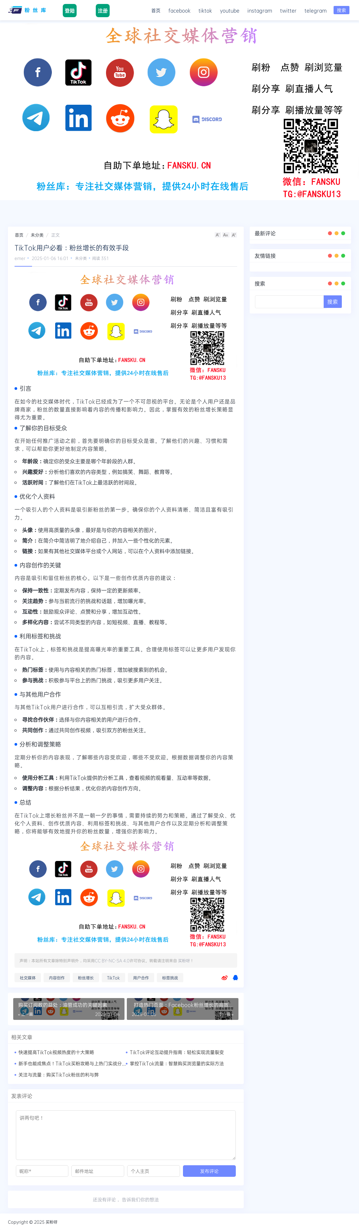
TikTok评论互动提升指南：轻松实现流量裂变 (177, 1052)
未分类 (37, 235)
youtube (229, 10)
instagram (259, 10)
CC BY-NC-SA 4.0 (112, 960)
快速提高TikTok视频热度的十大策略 (56, 1052)
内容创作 (57, 977)
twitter (288, 10)
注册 (102, 10)
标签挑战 (170, 977)
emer (20, 258)
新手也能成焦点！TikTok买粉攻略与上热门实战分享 (72, 1063)
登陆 (70, 10)
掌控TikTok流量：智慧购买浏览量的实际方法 (177, 1063)
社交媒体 (28, 977)
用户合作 (141, 977)
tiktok (205, 10)
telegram (316, 10)
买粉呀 (184, 960)
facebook (179, 10)
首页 (156, 10)
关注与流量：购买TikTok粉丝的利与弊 (58, 1074)
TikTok (113, 977)
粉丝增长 (86, 977)
